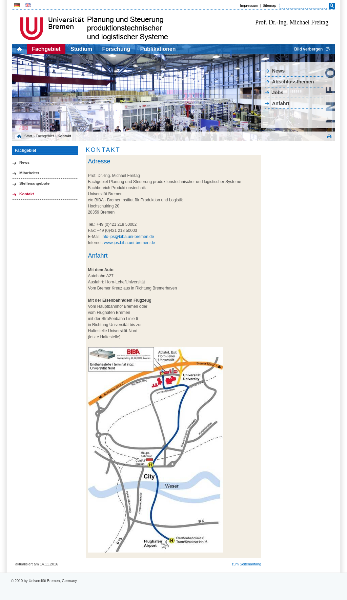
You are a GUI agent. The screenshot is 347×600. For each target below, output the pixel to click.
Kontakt (26, 194)
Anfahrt (280, 103)
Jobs (278, 92)
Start (28, 136)
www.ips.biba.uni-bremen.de (129, 242)
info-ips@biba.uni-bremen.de (128, 236)
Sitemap (269, 5)
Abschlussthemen (293, 81)
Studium (81, 49)
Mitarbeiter (29, 173)
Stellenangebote (34, 183)
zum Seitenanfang (246, 564)
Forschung (116, 49)
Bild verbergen (308, 49)
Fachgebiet (46, 49)
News (278, 71)
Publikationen (158, 49)
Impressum (249, 5)
